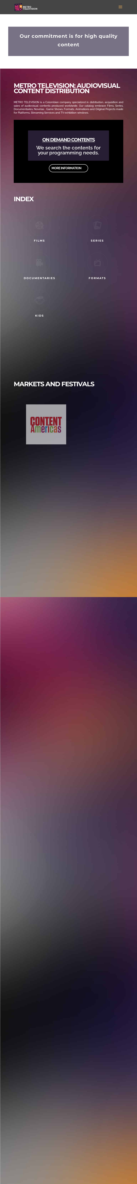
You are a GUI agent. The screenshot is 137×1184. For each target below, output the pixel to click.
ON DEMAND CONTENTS (68, 141)
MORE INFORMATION (66, 170)
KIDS (39, 315)
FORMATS (97, 278)
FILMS (39, 240)
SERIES (97, 240)
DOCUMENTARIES (39, 278)
